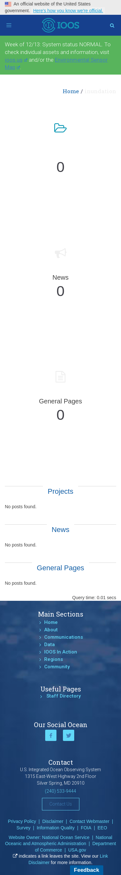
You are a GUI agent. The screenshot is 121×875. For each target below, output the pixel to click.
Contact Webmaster (89, 821)
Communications (63, 637)
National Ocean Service (65, 837)
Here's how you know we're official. (68, 10)
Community (57, 667)
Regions (53, 659)
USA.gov (77, 849)
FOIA (86, 827)
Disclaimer (52, 821)
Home (71, 91)
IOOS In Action (60, 652)
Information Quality (56, 827)
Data (49, 644)
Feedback (86, 870)
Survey (23, 827)
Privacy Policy (22, 821)
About (51, 630)
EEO (102, 827)
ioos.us (16, 60)
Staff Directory (63, 696)
